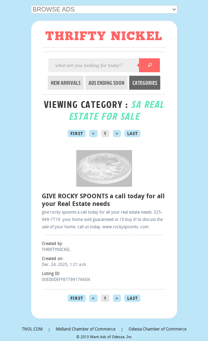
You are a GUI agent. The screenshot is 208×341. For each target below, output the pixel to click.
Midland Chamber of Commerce (85, 329)
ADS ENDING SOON (106, 83)
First (76, 134)
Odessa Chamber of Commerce (157, 329)
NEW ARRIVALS (65, 83)
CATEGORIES (144, 83)
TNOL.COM (32, 329)
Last (132, 134)
